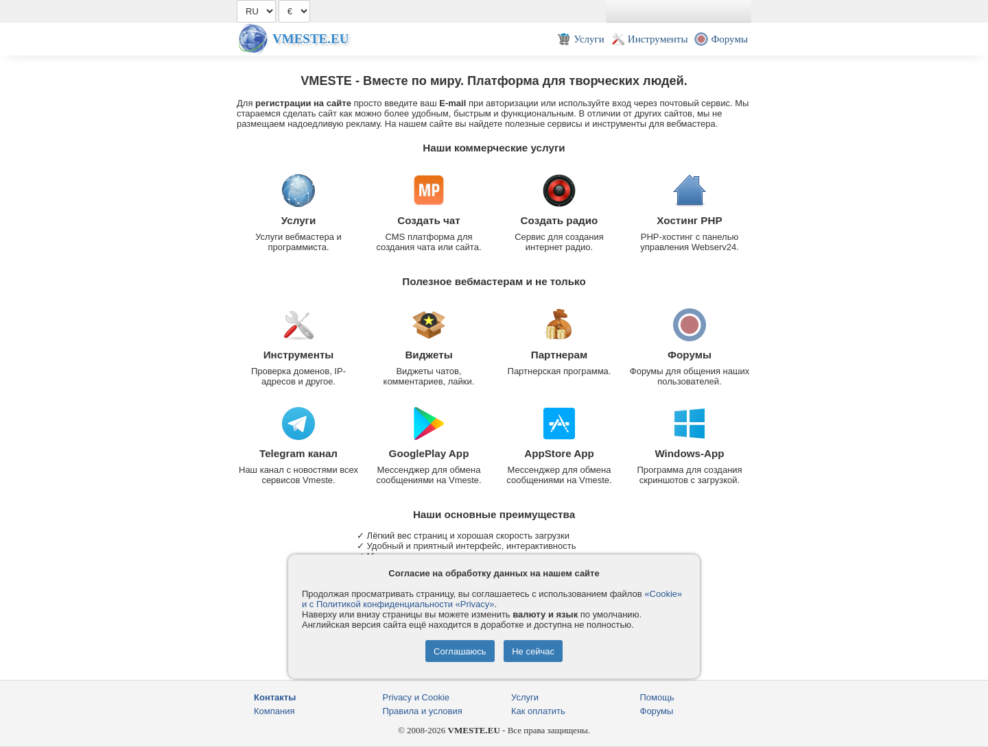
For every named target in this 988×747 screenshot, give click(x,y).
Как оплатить (538, 711)
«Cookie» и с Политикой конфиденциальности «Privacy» (492, 599)
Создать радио (559, 220)
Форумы (689, 354)
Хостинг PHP (689, 220)
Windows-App (689, 453)
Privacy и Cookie (416, 697)
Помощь (657, 697)
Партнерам (559, 354)
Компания (274, 711)
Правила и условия (422, 711)
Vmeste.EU (310, 39)
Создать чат (428, 220)
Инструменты (298, 354)
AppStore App (559, 453)
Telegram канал (298, 453)
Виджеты (428, 354)
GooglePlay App (429, 453)
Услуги (298, 220)
